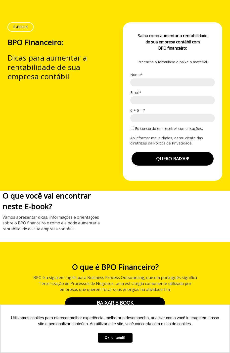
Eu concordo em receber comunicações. (167, 128)
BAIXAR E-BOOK (115, 302)
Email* (135, 92)
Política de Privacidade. (172, 143)
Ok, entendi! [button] (115, 338)
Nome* (136, 74)
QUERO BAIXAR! (172, 159)
